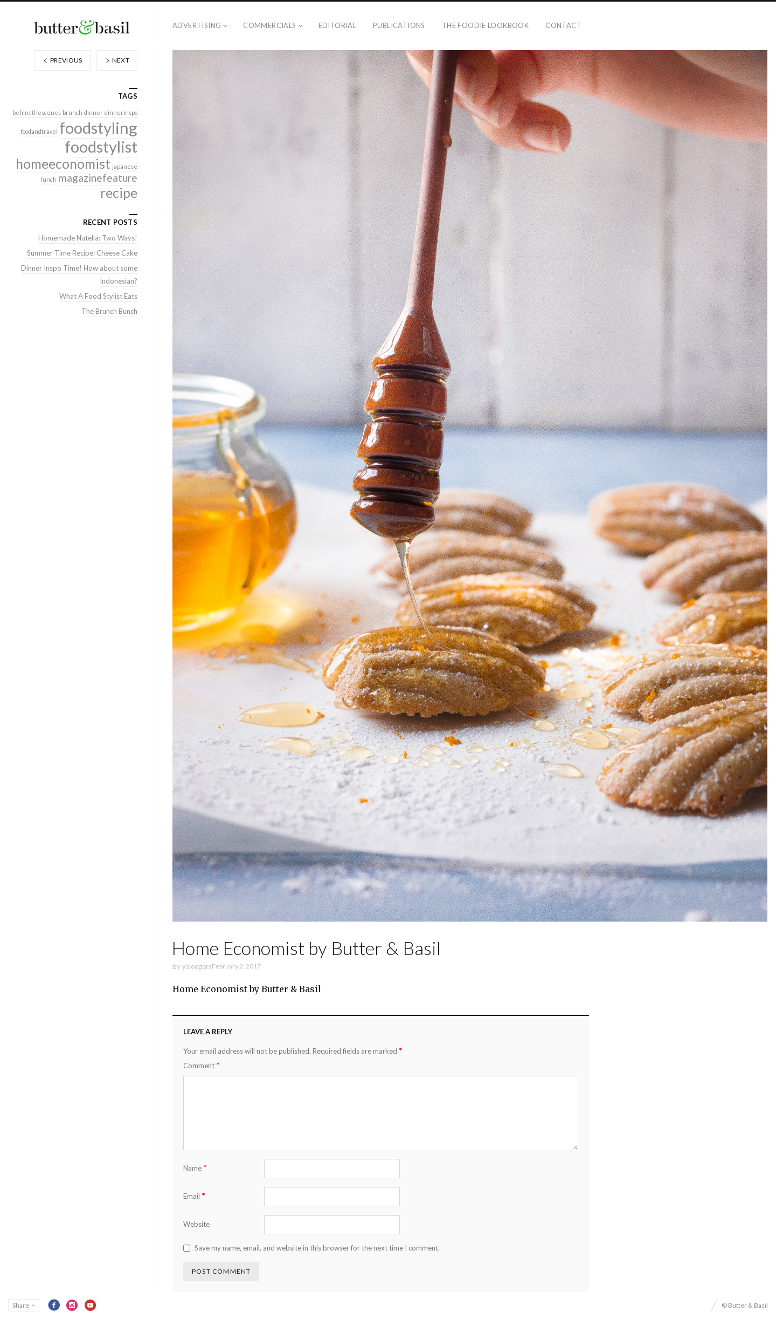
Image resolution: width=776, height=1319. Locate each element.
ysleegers (197, 966)
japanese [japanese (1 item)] (124, 166)
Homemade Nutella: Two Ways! (87, 237)
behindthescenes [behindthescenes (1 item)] (36, 112)
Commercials (269, 25)
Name (195, 1167)
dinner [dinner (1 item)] (93, 112)
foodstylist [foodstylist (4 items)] (101, 146)
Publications (399, 25)
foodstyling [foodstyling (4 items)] (98, 127)
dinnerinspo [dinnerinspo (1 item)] (121, 112)
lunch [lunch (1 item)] (49, 179)
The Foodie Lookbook (485, 25)
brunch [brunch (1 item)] (72, 112)
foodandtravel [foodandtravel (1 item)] (39, 131)
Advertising (196, 25)
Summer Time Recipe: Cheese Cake (82, 253)
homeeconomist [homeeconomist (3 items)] (63, 163)
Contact (563, 25)
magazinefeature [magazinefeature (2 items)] (97, 177)
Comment (201, 1065)
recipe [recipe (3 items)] (118, 193)
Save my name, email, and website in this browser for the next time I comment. (317, 1248)
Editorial (337, 25)
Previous (62, 60)
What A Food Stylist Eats (98, 296)
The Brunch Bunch (109, 311)
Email (194, 1195)
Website (196, 1224)
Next (117, 60)
